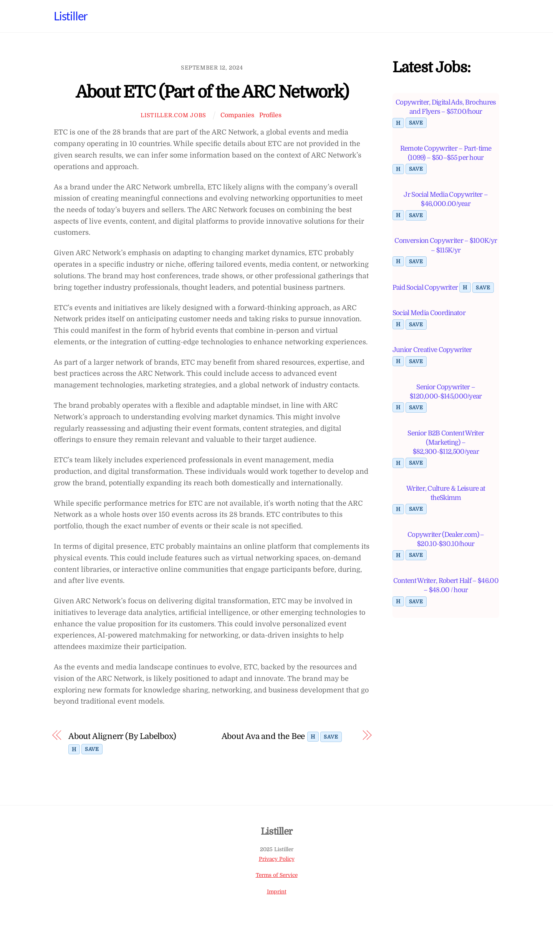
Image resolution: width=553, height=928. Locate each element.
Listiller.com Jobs (173, 115)
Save (92, 749)
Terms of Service (277, 875)
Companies (237, 115)
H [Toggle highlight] (74, 749)
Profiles (270, 115)
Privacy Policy (277, 859)
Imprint (276, 891)
